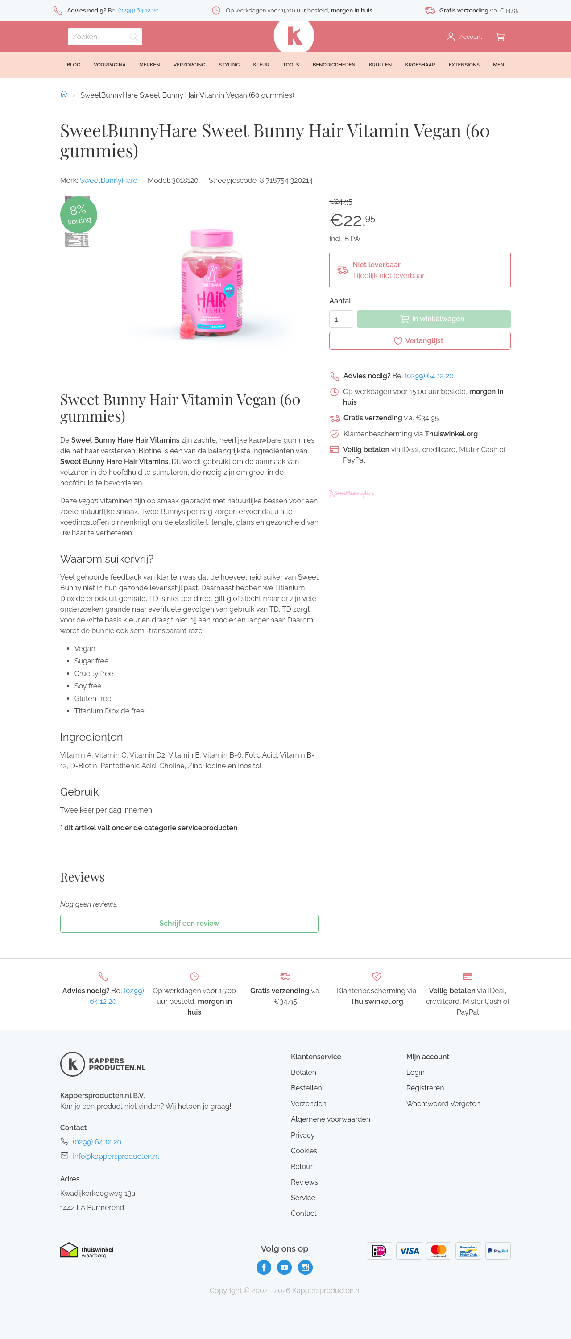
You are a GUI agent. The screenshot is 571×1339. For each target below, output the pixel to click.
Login (415, 1072)
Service (303, 1198)
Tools (291, 65)
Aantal (340, 301)
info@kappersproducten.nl (116, 1156)
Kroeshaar (420, 65)
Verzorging (190, 65)
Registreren (425, 1088)
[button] (77, 240)
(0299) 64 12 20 (429, 376)
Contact (304, 1213)
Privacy (302, 1135)
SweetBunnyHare (108, 180)
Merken (149, 65)
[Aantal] (341, 319)
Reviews (304, 1182)
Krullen (380, 65)
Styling (229, 65)
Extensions (464, 65)
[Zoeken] (105, 37)
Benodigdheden (334, 65)
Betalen (303, 1072)
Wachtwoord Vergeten (443, 1103)
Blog (73, 65)
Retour (302, 1166)
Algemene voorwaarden (330, 1119)
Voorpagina (110, 65)
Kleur (261, 65)
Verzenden (309, 1103)
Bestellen (306, 1088)
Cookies (304, 1151)
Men (498, 65)
